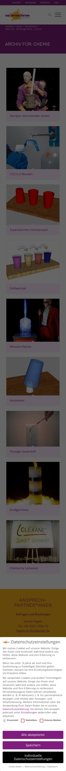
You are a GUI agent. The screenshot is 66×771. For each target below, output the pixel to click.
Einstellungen (29, 711)
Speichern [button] (33, 744)
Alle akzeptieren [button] (33, 734)
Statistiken (29, 719)
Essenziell (10, 719)
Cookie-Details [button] (15, 766)
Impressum (52, 766)
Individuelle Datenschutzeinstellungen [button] (33, 756)
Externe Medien (50, 719)
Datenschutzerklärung (16, 708)
